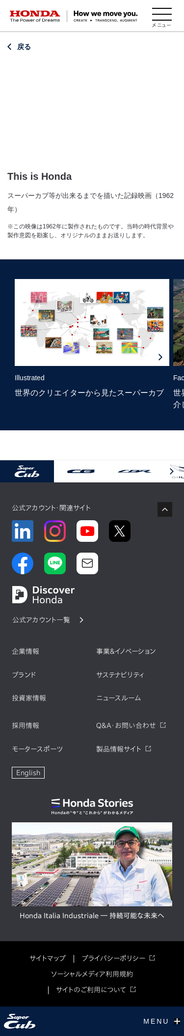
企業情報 (25, 651)
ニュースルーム (118, 698)
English (28, 772)
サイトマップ (47, 958)
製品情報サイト (118, 749)
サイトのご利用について (91, 989)
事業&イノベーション (126, 651)
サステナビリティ (120, 675)
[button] (171, 471)
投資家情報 (29, 698)
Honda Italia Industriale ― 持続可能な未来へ (92, 915)
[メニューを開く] (162, 16)
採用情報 (25, 725)
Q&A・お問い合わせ (126, 725)
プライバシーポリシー (113, 958)
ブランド (24, 675)
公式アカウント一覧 (41, 619)
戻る (24, 46)
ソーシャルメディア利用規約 (92, 974)
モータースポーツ (37, 749)
